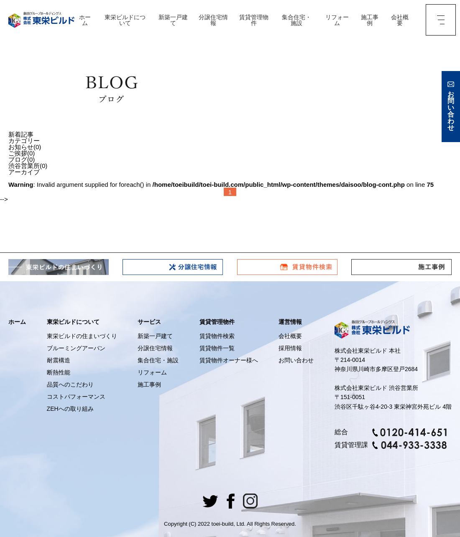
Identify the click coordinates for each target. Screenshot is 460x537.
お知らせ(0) (24, 147)
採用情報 (290, 348)
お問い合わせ (296, 360)
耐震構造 (58, 360)
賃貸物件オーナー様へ (228, 360)
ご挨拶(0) (21, 153)
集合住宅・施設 (296, 20)
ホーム (85, 20)
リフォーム (337, 20)
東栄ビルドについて (125, 20)
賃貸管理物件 (253, 20)
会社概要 (400, 20)
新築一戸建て (173, 20)
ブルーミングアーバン (76, 348)
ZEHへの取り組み (70, 409)
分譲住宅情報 (213, 20)
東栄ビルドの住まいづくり (82, 336)
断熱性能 (58, 372)
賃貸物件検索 (217, 336)
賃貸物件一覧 (217, 348)
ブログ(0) (21, 159)
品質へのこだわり (70, 384)
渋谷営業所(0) (27, 166)
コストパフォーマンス (76, 397)
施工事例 (369, 20)
